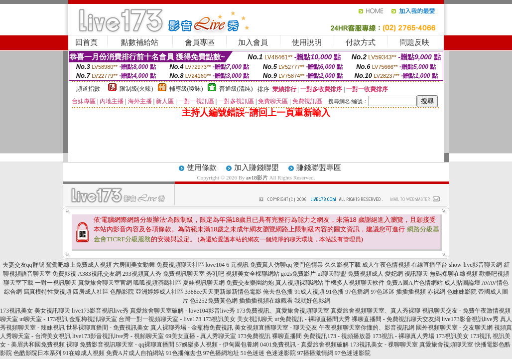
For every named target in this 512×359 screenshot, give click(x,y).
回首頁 (86, 42)
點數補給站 (139, 42)
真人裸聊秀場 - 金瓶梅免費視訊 (191, 327)
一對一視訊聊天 (56, 282)
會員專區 (200, 42)
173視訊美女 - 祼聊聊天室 (384, 344)
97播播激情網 (315, 353)
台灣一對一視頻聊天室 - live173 (160, 319)
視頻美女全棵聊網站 (252, 273)
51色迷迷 (252, 353)
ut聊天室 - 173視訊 (43, 319)
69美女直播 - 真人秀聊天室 (200, 336)
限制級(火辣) (136, 88)
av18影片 (256, 177)
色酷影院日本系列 (37, 353)
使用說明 (307, 42)
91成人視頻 (309, 291)
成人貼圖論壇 (462, 282)
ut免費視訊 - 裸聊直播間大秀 (312, 319)
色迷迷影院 (281, 353)
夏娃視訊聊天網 (204, 282)
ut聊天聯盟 (332, 273)
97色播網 (357, 291)
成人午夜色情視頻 (386, 264)
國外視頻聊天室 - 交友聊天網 (454, 327)
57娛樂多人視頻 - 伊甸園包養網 (217, 344)
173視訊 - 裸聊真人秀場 (403, 336)
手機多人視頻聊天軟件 (354, 282)
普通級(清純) (236, 88)
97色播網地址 (221, 353)
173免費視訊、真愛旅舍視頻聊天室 (283, 310)
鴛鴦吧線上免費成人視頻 (79, 264)
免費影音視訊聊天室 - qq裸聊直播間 (127, 344)
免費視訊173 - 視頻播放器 (337, 336)
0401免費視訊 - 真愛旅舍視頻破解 (304, 344)
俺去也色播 (278, 291)
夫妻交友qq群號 (23, 264)
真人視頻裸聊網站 (299, 282)
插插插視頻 (411, 291)
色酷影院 (122, 291)
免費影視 (64, 273)
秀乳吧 (215, 273)
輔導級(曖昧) (186, 88)
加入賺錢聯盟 (256, 168)
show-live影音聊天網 (475, 264)
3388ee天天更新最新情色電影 (223, 291)
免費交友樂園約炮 (250, 282)
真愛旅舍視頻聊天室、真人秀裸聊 (375, 310)
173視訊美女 (16, 310)
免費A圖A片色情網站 (414, 282)
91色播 (335, 291)
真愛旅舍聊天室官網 (105, 282)
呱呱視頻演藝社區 (157, 282)
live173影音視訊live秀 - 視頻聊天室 (118, 336)
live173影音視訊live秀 (100, 310)
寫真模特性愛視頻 (47, 291)
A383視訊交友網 (99, 273)
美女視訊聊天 (52, 310)
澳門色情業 (308, 264)
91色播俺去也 (184, 353)
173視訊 (480, 336)
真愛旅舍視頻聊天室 (446, 344)
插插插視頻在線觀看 (266, 300)
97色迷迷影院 (353, 353)
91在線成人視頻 (84, 353)
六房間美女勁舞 (134, 264)
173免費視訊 (254, 336)
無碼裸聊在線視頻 (454, 273)
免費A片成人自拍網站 (135, 353)
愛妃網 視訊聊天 (406, 273)
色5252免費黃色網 (214, 300)
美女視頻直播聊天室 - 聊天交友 (276, 327)
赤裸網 (436, 291)
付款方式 (361, 42)
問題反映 (414, 42)
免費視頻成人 (366, 273)
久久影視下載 (343, 264)
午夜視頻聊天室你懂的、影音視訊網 (366, 327)
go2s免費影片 (298, 273)
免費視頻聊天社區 (180, 264)
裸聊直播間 (287, 336)
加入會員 (253, 42)
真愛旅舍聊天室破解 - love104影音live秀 (182, 310)
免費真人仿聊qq (271, 264)
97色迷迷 (382, 291)
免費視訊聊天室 (184, 273)
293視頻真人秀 (142, 273)
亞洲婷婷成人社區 (159, 291)
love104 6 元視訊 (227, 264)
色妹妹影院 (462, 291)
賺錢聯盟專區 (318, 168)
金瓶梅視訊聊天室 (93, 319)
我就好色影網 (312, 300)
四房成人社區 (91, 291)
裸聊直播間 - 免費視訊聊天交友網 (396, 319)
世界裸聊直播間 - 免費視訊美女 (107, 327)
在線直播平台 (429, 264)
